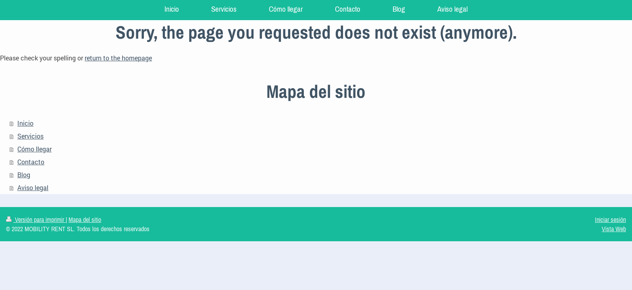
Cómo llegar (34, 149)
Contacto (30, 161)
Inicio (25, 123)
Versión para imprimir (36, 219)
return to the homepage (118, 58)
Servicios (30, 136)
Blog (23, 174)
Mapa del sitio (85, 219)
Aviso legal (32, 187)
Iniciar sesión (610, 219)
